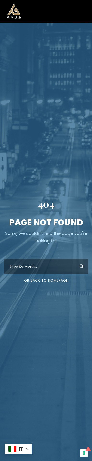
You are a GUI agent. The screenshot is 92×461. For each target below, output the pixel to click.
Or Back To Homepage (46, 280)
